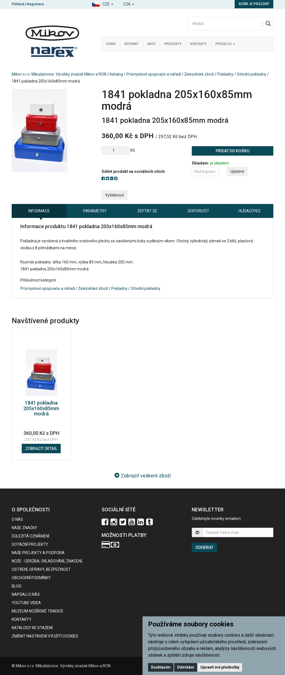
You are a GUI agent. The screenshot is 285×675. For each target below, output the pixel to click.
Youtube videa (26, 603)
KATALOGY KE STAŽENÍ (32, 628)
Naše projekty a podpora (38, 553)
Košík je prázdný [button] (254, 4)
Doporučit (198, 211)
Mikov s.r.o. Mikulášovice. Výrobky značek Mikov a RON (59, 74)
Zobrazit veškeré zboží (142, 476)
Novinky (131, 44)
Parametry (95, 211)
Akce (151, 44)
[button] (102, 3)
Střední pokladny (251, 74)
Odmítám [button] (185, 667)
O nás (17, 519)
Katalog (116, 74)
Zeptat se (147, 211)
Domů (111, 44)
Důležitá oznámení (30, 536)
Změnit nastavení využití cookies (45, 636)
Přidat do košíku (232, 151)
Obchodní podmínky (31, 578)
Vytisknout (114, 195)
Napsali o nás (26, 594)
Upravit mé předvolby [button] (219, 667)
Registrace (35, 4)
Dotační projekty (30, 544)
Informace (39, 211)
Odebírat (204, 547)
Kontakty (198, 44)
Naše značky (24, 527)
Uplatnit (237, 171)
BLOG (16, 586)
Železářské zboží (199, 74)
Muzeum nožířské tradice (37, 611)
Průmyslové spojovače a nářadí (153, 74)
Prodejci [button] (225, 44)
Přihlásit (18, 4)
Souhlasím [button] (161, 667)
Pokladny (225, 74)
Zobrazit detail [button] (41, 448)
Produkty (172, 44)
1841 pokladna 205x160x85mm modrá (41, 408)
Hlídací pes (250, 211)
